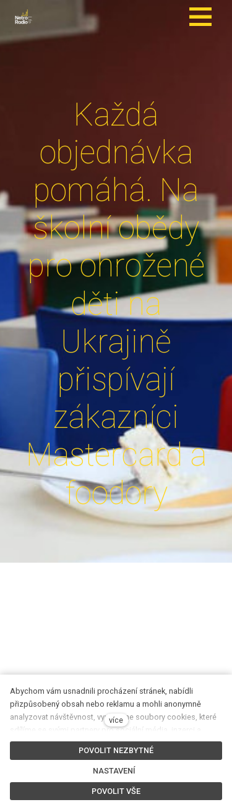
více (116, 720)
